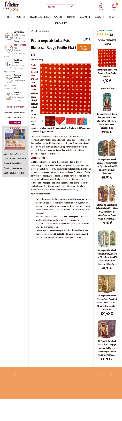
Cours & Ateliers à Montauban (15, 158)
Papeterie (58, 17)
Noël (8, 17)
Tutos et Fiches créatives (13, 163)
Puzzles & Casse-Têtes (39, 17)
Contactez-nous (20, 41)
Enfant (112, 17)
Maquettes (20, 17)
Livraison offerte (17, 93)
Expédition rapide (18, 61)
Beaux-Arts (99, 17)
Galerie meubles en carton (14, 173)
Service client (19, 32)
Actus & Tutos (61, 23)
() (111, 35)
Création (71, 17)
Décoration (85, 17)
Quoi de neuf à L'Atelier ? (13, 154)
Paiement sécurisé (17, 76)
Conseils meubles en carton (14, 168)
